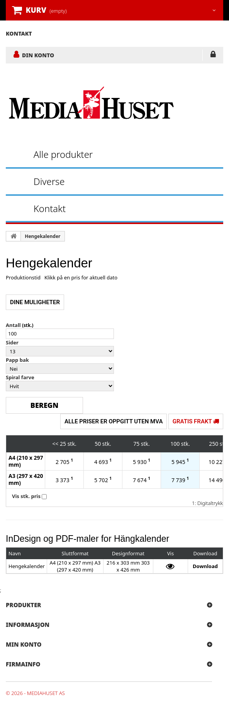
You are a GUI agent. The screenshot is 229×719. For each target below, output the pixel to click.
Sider (12, 342)
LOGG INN (212, 56)
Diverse (49, 181)
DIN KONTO (38, 54)
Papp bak (17, 359)
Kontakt (50, 208)
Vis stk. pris (26, 496)
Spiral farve (20, 377)
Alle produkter (63, 154)
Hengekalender (42, 236)
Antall (13, 325)
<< (55, 443)
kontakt (19, 33)
